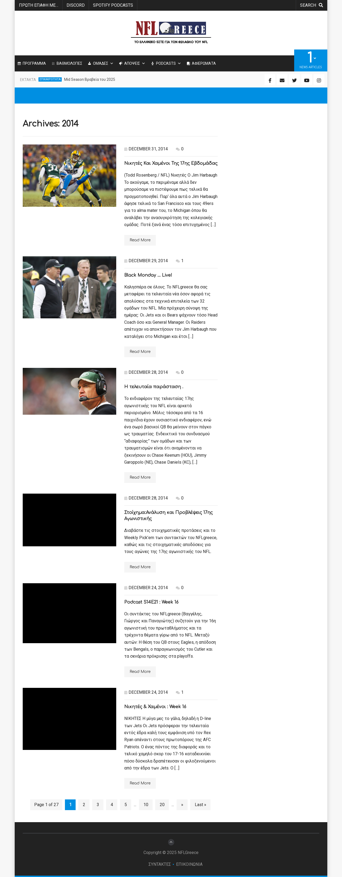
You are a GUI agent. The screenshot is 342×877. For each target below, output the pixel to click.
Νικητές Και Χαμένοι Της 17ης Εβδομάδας (170, 163)
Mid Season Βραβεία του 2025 (89, 79)
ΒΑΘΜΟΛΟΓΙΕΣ (69, 63)
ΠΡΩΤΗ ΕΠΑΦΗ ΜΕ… (38, 5)
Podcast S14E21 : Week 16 (151, 602)
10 (145, 804)
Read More (140, 240)
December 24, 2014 (146, 587)
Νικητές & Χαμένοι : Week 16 (155, 706)
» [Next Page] (182, 804)
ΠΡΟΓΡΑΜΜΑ (34, 63)
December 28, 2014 (146, 372)
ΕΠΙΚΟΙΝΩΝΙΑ (189, 864)
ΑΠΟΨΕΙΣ (134, 63)
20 (162, 804)
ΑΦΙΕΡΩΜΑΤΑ (204, 63)
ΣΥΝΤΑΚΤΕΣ (160, 864)
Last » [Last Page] (200, 804)
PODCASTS (168, 63)
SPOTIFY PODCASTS (113, 5)
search (311, 5)
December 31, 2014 (146, 148)
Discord (76, 5)
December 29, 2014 (146, 260)
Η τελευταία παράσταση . (153, 386)
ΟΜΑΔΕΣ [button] (103, 63)
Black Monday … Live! (148, 275)
